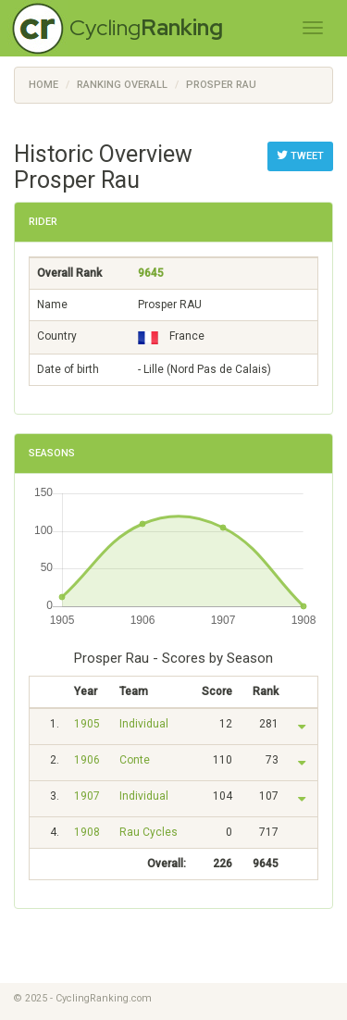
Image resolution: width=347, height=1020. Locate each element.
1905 (87, 723)
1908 (87, 832)
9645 (151, 273)
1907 (87, 796)
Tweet (300, 155)
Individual (143, 723)
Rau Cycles (148, 832)
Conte (134, 759)
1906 (87, 759)
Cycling (146, 27)
